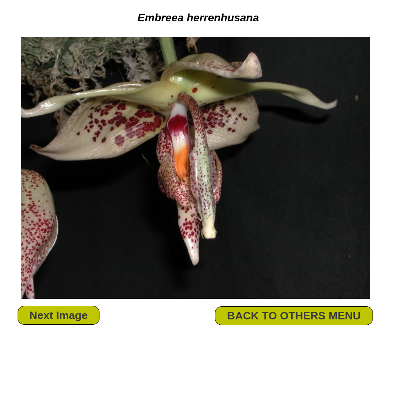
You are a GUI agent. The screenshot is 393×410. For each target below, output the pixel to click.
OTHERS (302, 316)
